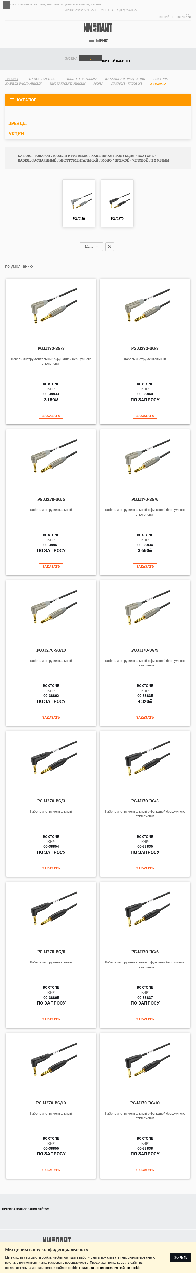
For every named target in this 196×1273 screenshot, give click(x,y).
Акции (16, 133)
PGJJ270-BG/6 (51, 951)
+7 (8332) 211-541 (85, 10)
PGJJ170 (79, 218)
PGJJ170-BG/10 (145, 1102)
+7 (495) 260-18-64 (126, 10)
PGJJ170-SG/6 (144, 499)
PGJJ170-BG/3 (145, 800)
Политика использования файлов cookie (109, 1267)
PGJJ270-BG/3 (51, 800)
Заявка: (83, 58)
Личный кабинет (116, 61)
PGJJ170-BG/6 (145, 951)
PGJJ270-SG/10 (51, 650)
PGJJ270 (117, 218)
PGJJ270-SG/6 (51, 499)
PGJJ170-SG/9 (144, 650)
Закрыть (180, 1257)
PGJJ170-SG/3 (51, 348)
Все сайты (166, 17)
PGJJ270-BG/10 (51, 1102)
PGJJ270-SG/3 (145, 348)
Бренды (17, 123)
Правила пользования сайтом (26, 1209)
